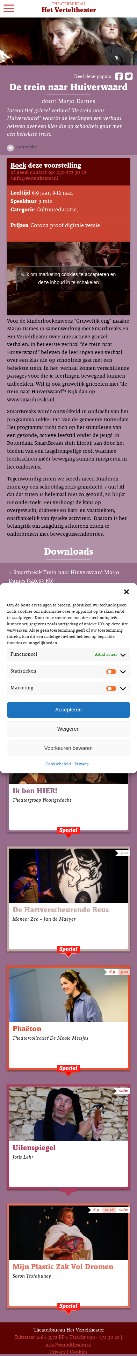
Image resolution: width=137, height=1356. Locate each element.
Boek (18, 165)
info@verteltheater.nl (68, 1345)
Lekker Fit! (48, 419)
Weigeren (68, 729)
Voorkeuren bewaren (68, 748)
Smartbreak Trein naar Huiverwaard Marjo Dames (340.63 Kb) (64, 577)
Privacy (81, 764)
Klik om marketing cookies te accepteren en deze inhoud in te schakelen (68, 278)
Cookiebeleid (58, 764)
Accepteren (68, 709)
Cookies (78, 1352)
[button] (126, 591)
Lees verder (26, 147)
